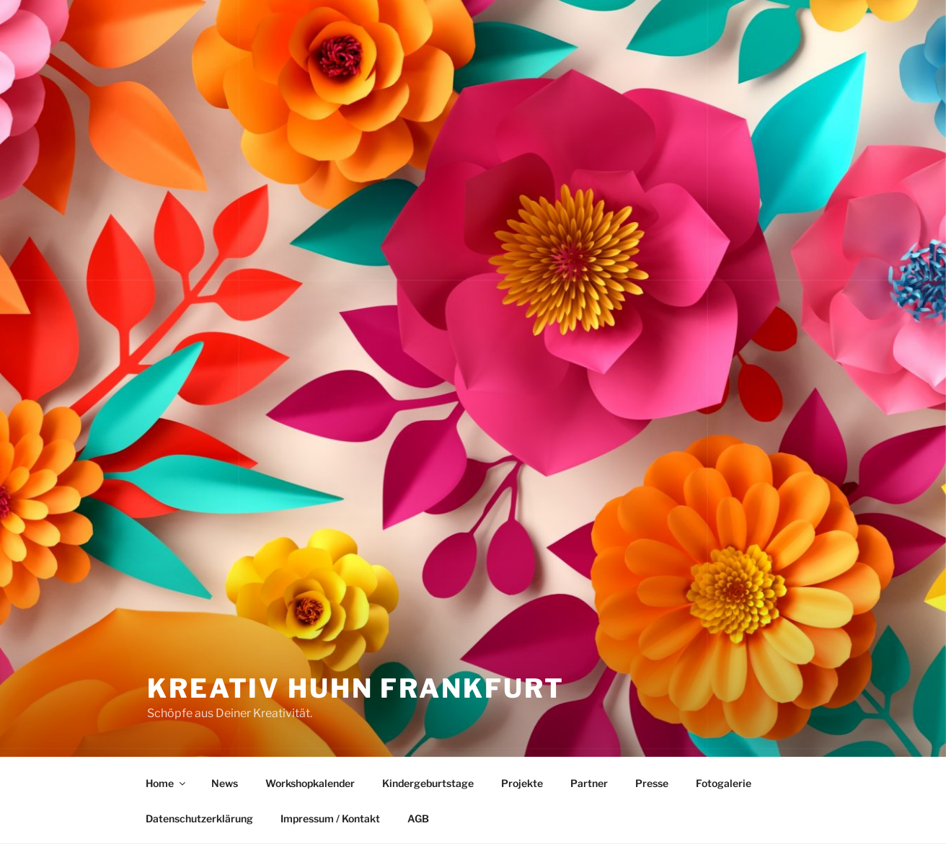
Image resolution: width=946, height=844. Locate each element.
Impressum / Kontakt (330, 818)
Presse (651, 783)
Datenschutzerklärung (199, 818)
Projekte (522, 783)
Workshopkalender (310, 783)
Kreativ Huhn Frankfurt (356, 688)
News (224, 783)
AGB (418, 818)
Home (166, 783)
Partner (589, 783)
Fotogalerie (723, 783)
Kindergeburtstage (428, 783)
